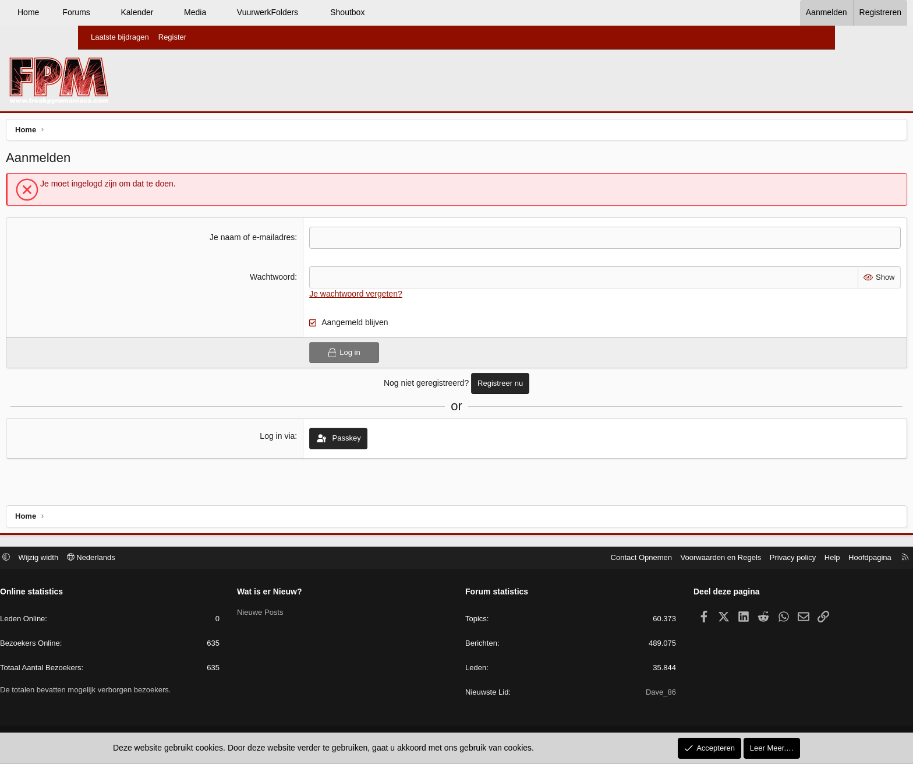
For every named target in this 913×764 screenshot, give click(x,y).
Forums (154, 12)
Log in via (305, 438)
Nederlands (175, 558)
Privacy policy (709, 558)
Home (106, 12)
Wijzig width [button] (122, 558)
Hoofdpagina (786, 558)
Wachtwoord (299, 279)
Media (273, 12)
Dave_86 (619, 693)
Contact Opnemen (558, 558)
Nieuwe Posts (302, 613)
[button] (178, 13)
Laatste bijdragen (120, 37)
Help (748, 558)
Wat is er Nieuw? (311, 593)
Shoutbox (425, 12)
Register (172, 37)
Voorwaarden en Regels (637, 558)
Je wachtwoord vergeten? (383, 296)
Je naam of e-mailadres (279, 240)
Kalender (215, 12)
